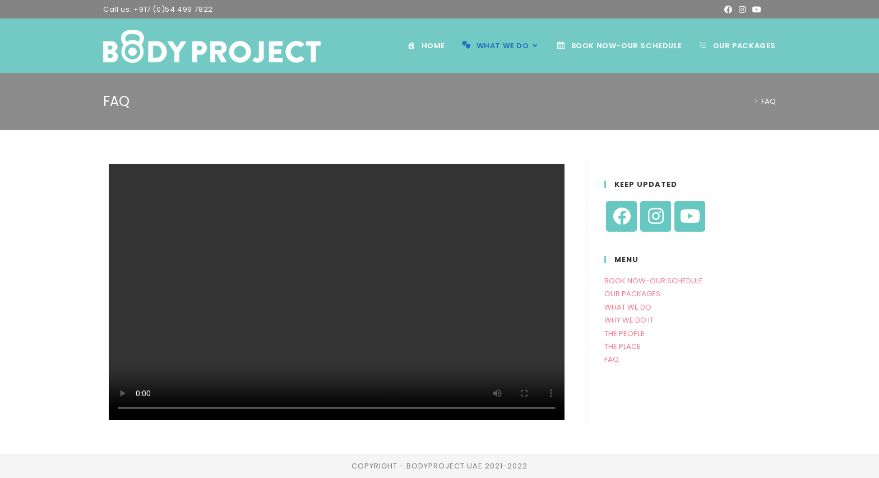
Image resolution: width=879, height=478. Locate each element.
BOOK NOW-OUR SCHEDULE (653, 280)
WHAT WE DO (627, 307)
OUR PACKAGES (632, 293)
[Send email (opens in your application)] (770, 9)
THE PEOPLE (624, 333)
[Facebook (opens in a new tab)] (728, 9)
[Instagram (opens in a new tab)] (742, 9)
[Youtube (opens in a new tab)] (757, 9)
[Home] (747, 101)
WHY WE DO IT (629, 320)
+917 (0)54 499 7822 (172, 9)
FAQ (611, 359)
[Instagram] (655, 216)
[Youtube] (689, 216)
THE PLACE (622, 346)
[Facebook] (621, 216)
